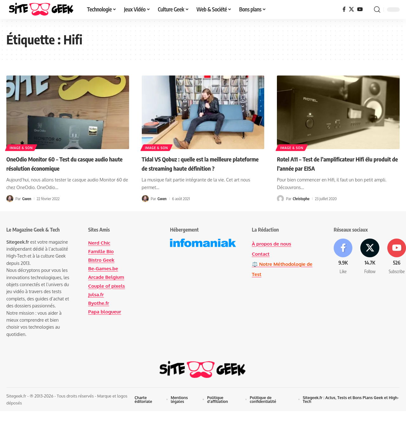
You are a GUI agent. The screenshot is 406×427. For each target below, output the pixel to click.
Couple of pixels (107, 286)
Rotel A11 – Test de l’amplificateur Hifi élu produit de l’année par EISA (335, 163)
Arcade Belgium (107, 277)
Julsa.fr (96, 294)
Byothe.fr (99, 303)
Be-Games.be (104, 268)
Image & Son (21, 147)
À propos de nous (272, 243)
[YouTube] (360, 9)
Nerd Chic (99, 243)
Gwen (27, 198)
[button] (377, 9)
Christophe (302, 198)
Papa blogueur (105, 311)
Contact (261, 254)
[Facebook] (344, 9)
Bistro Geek (102, 260)
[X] (351, 9)
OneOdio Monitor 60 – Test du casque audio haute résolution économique (60, 163)
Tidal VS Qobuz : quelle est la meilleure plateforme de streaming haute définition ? (201, 167)
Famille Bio (101, 251)
